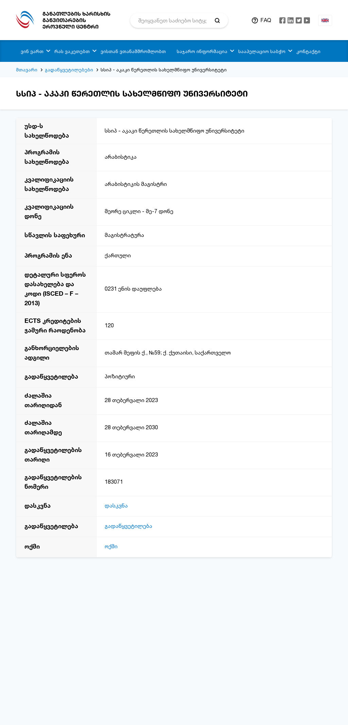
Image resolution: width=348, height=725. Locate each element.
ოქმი (111, 546)
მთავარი (26, 69)
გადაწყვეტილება (128, 525)
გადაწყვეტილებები (69, 69)
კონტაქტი (308, 51)
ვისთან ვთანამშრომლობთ (133, 51)
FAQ (265, 20)
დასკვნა (116, 505)
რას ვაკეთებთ (72, 51)
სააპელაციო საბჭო (261, 51)
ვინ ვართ (32, 51)
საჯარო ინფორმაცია (202, 51)
